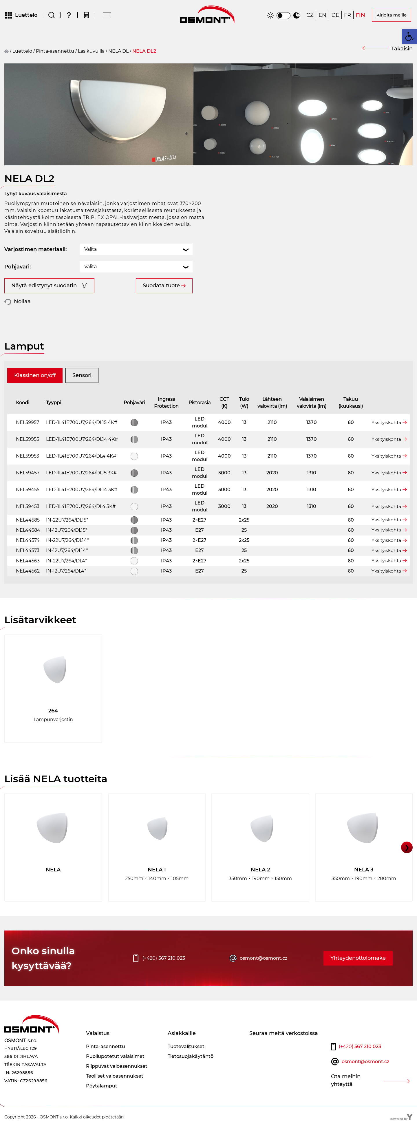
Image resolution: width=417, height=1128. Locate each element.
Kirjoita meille (391, 15)
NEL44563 (28, 561)
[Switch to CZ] (310, 16)
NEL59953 (27, 457)
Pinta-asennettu (55, 52)
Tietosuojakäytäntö (190, 1057)
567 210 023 (163, 959)
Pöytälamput (101, 1086)
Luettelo (22, 52)
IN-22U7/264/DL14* (67, 541)
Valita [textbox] (90, 250)
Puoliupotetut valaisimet (115, 1057)
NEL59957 (27, 423)
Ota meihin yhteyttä (346, 1081)
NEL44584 (28, 531)
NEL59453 (27, 507)
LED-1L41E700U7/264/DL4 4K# (81, 457)
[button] (409, 36)
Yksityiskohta (385, 423)
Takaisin (402, 49)
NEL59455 (27, 490)
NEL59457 (27, 473)
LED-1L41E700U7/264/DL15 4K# (81, 423)
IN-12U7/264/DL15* (66, 531)
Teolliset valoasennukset (114, 1077)
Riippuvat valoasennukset (116, 1067)
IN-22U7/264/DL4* (66, 561)
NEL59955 (27, 440)
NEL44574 (28, 541)
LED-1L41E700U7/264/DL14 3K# (81, 490)
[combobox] (136, 250)
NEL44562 (28, 572)
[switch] (283, 16)
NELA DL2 (144, 52)
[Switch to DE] (335, 16)
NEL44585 (28, 521)
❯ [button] (407, 848)
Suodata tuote (161, 287)
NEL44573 (27, 551)
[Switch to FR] (347, 16)
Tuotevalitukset (186, 1047)
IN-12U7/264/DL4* (66, 572)
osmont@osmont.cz (263, 959)
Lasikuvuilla (91, 52)
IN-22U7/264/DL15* (67, 521)
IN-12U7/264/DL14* (67, 551)
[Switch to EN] (322, 16)
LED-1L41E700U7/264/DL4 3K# (81, 507)
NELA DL (118, 52)
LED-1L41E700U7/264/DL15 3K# (81, 473)
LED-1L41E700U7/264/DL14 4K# (82, 440)
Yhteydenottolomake (358, 959)
